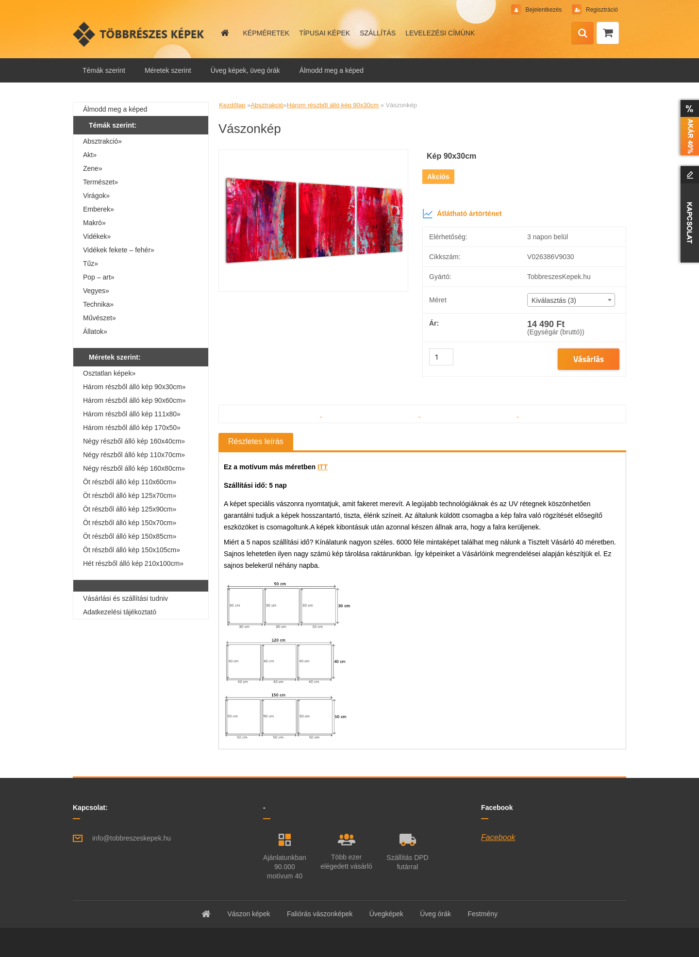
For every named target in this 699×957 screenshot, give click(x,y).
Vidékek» (97, 236)
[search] (582, 33)
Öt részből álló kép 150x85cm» (129, 536)
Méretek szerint (168, 70)
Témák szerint (104, 70)
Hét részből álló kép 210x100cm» (133, 563)
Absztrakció (266, 105)
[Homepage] (224, 33)
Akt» (90, 155)
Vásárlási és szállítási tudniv (125, 598)
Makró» (94, 223)
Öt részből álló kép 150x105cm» (131, 550)
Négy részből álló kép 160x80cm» (134, 468)
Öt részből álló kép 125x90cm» (129, 509)
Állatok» (95, 331)
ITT (322, 467)
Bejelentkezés (543, 9)
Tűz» (90, 263)
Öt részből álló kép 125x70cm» (129, 495)
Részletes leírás (255, 441)
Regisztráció (601, 9)
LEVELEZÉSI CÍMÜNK (440, 33)
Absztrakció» (102, 141)
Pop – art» (99, 277)
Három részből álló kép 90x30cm (333, 105)
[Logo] (139, 34)
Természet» (100, 182)
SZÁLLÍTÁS (378, 33)
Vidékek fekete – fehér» (118, 250)
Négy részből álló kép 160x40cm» (134, 441)
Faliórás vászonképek (319, 914)
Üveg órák (435, 914)
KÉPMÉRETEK (266, 33)
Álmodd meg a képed (332, 70)
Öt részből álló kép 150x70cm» (129, 523)
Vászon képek (248, 914)
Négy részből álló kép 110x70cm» (134, 455)
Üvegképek (386, 914)
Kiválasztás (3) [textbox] (554, 300)
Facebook (498, 837)
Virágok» (96, 195)
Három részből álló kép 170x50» (132, 427)
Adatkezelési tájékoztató (119, 612)
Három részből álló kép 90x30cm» (134, 387)
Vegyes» (96, 291)
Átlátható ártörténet (462, 213)
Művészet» (99, 318)
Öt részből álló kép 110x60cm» (129, 482)
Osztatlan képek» (109, 373)
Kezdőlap (232, 105)
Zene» (92, 168)
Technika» (98, 304)
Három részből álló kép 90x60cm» (134, 400)
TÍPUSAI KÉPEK (324, 33)
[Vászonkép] (313, 153)
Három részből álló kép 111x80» (132, 414)
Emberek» (98, 209)
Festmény (483, 914)
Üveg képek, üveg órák (245, 70)
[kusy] (441, 356)
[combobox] (571, 300)
